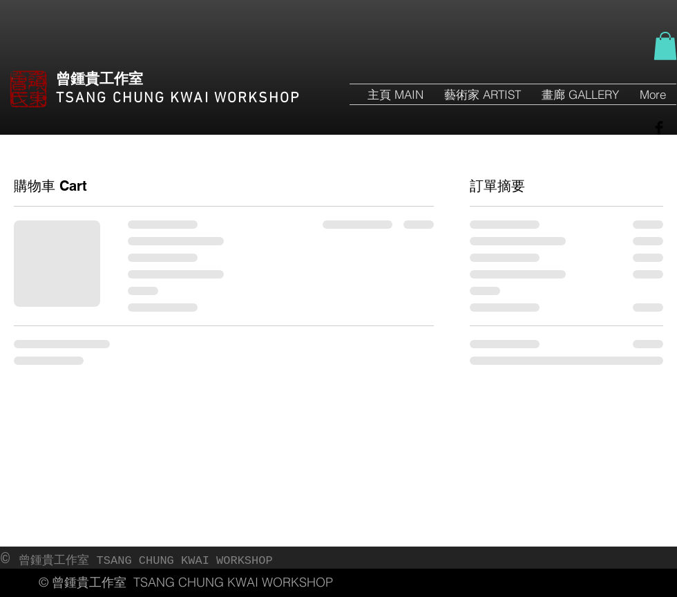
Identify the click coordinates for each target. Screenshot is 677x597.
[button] (665, 46)
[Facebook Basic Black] (659, 128)
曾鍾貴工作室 (99, 79)
